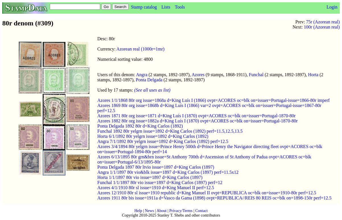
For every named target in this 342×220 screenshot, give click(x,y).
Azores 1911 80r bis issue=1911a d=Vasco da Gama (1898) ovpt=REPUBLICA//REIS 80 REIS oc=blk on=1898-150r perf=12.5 (214, 197)
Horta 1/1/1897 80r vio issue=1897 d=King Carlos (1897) (150, 177)
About (161, 211)
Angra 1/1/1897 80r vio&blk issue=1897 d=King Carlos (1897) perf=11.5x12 (167, 172)
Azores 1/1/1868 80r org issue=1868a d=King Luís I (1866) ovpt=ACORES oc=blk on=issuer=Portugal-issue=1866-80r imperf (213, 100)
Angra (141, 74)
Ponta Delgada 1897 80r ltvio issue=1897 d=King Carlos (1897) (155, 167)
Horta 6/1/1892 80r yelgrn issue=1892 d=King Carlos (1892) (152, 136)
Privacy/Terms (180, 211)
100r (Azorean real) (322, 27)
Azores (198, 74)
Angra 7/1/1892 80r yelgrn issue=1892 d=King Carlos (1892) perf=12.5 (162, 141)
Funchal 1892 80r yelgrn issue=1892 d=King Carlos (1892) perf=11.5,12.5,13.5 (169, 131)
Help (138, 211)
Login (332, 7)
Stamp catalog (144, 7)
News (149, 211)
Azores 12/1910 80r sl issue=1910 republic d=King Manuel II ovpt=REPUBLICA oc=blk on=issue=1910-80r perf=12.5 (206, 192)
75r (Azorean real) (323, 21)
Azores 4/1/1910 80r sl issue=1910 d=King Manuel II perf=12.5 (155, 187)
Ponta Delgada (149, 79)
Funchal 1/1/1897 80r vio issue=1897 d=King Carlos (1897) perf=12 (159, 182)
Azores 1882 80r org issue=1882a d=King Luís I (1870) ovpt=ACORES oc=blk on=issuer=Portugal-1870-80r (197, 120)
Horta (313, 74)
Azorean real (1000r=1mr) (140, 49)
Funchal (256, 74)
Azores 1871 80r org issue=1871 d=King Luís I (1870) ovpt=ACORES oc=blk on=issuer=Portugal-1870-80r (196, 115)
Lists (165, 7)
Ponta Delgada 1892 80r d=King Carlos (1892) (140, 126)
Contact (201, 211)
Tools (180, 7)
